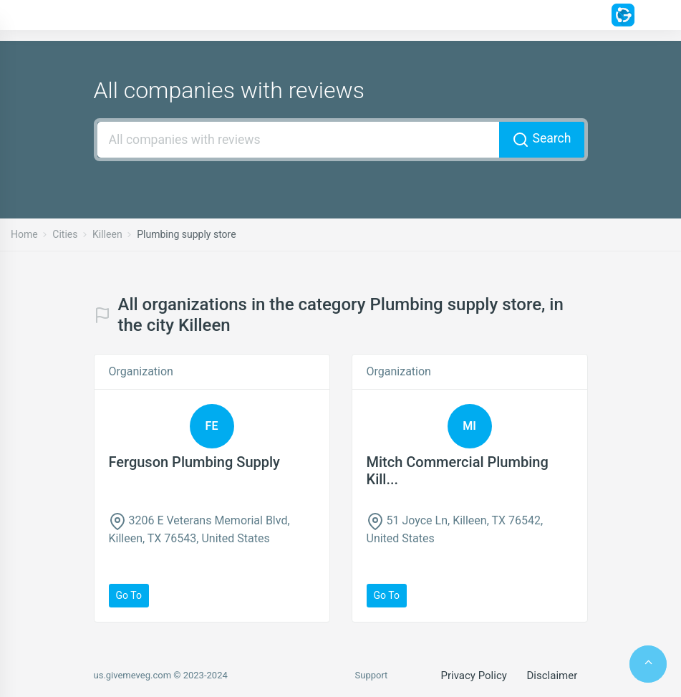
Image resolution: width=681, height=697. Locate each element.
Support (371, 675)
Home (24, 234)
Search (541, 139)
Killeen (107, 234)
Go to (129, 595)
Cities (64, 234)
